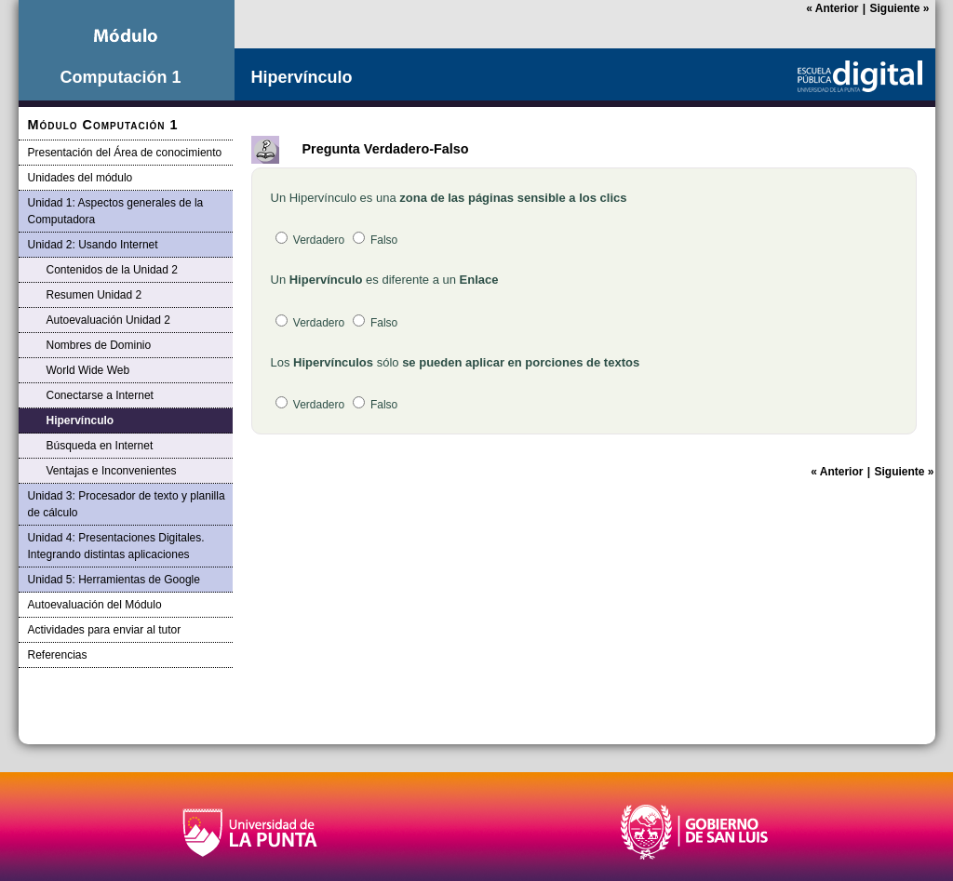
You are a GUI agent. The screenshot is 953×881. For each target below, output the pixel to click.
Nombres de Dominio (99, 345)
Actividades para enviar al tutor (104, 629)
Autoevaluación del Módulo (95, 604)
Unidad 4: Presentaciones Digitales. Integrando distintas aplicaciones (116, 546)
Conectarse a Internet (100, 395)
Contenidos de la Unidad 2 (112, 269)
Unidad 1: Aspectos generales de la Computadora (116, 211)
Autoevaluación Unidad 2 (108, 320)
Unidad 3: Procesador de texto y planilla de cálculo (126, 504)
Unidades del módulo (80, 177)
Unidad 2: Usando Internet (93, 244)
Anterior (832, 8)
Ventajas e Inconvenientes (112, 470)
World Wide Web (88, 370)
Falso (375, 240)
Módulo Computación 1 (103, 124)
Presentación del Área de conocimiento (125, 152)
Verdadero (310, 240)
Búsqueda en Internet (100, 445)
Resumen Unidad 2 (94, 294)
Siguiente (899, 8)
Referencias (57, 654)
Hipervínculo (80, 420)
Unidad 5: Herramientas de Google (114, 579)
